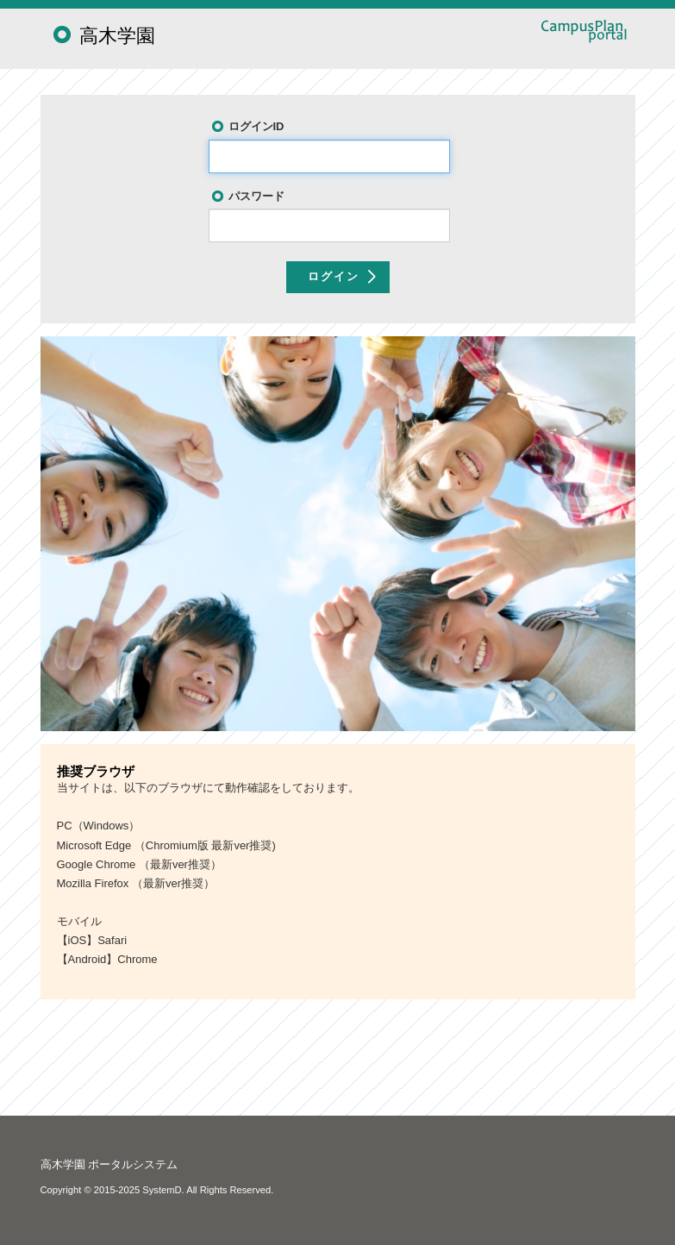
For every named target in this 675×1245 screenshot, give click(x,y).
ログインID (256, 126)
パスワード (256, 196)
